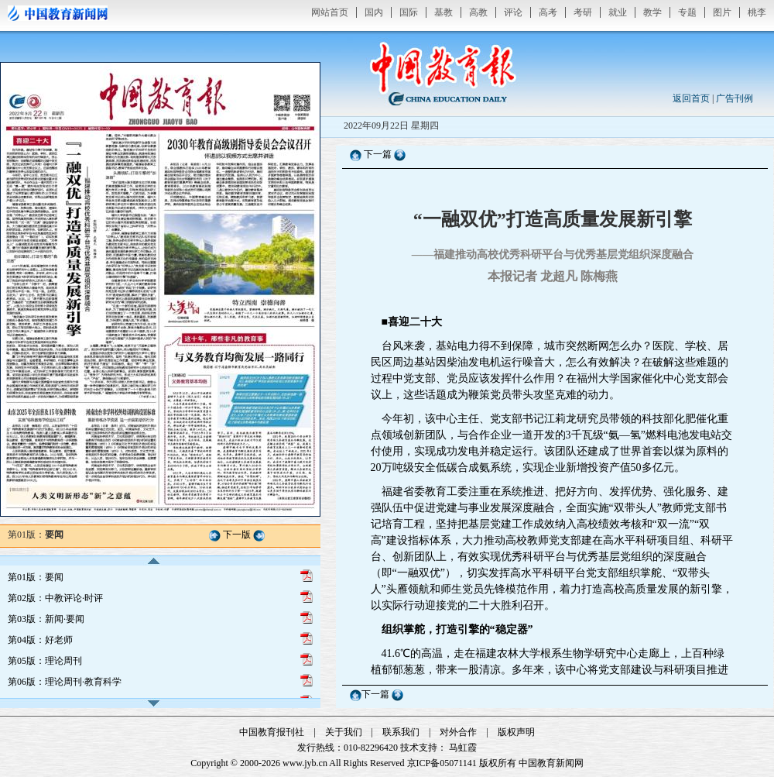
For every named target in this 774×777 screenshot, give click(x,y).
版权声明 (516, 732)
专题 (687, 12)
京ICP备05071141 (442, 763)
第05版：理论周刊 (45, 660)
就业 (617, 12)
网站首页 (329, 12)
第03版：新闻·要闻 (46, 619)
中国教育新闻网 (551, 763)
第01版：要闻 (35, 577)
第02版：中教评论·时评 (55, 598)
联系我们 (401, 732)
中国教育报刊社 (271, 732)
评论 (513, 12)
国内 (374, 12)
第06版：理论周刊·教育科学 (65, 681)
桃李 (757, 12)
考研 (583, 12)
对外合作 (458, 732)
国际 (408, 12)
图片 (722, 12)
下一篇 (379, 154)
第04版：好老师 (40, 639)
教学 (652, 12)
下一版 (237, 534)
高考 (548, 12)
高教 (478, 12)
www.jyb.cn (305, 763)
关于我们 (343, 732)
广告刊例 (734, 98)
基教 (443, 12)
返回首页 (691, 98)
